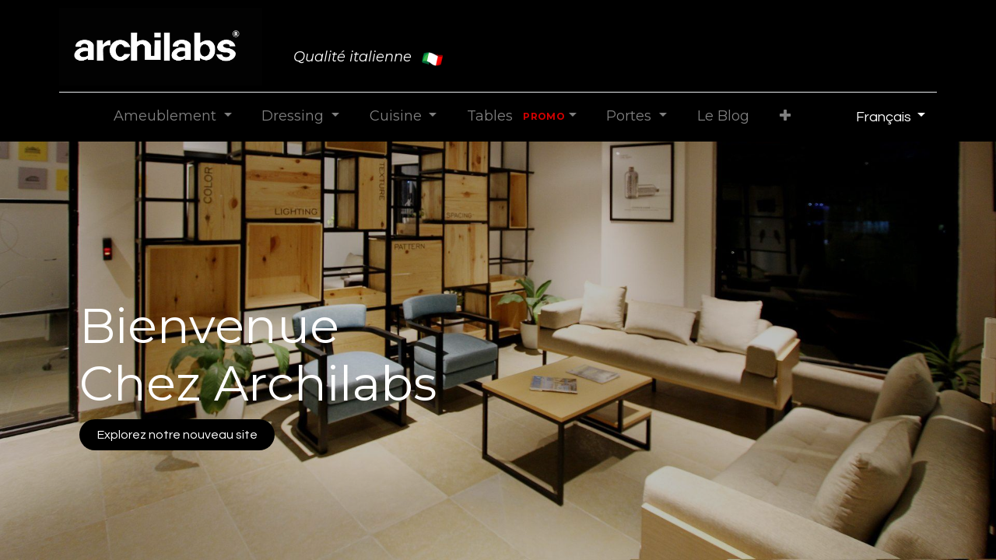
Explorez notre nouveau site (177, 435)
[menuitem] (723, 116)
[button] (784, 116)
